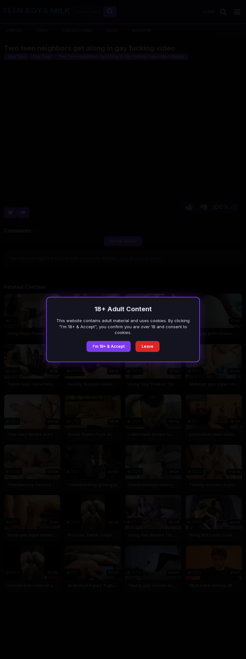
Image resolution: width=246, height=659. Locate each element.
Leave (147, 346)
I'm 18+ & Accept (109, 346)
